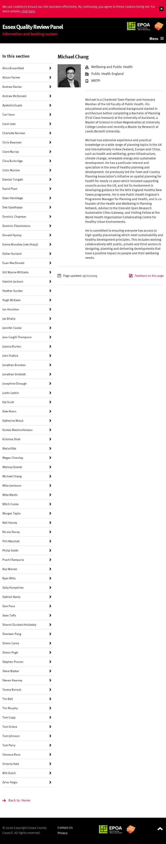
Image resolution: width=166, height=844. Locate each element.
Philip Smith (10, 550)
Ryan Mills (9, 578)
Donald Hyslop (12, 235)
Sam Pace (8, 606)
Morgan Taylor (11, 513)
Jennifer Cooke (11, 328)
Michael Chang (12, 476)
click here (28, 11)
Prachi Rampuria (13, 559)
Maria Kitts (9, 448)
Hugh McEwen (11, 300)
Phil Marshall (11, 541)
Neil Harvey (9, 522)
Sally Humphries (13, 587)
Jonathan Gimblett (14, 374)
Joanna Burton (11, 346)
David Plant (9, 188)
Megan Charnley (12, 457)
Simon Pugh (10, 652)
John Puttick (10, 355)
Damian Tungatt (12, 179)
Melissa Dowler (12, 467)
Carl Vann (8, 114)
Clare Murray (10, 151)
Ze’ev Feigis (9, 782)
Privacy (62, 833)
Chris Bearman (12, 142)
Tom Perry (8, 745)
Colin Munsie (11, 170)
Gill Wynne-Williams (15, 272)
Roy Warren (9, 569)
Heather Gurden (12, 290)
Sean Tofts (9, 615)
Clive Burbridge (12, 161)
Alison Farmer (11, 77)
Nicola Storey (11, 532)
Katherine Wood (12, 420)
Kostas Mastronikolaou (17, 430)
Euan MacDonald (13, 263)
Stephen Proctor (12, 661)
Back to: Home (19, 800)
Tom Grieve (9, 726)
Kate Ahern (9, 411)
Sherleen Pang (11, 634)
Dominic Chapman (14, 216)
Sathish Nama (11, 597)
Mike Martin (10, 495)
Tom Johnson (11, 736)
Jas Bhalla (8, 318)
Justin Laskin (10, 392)
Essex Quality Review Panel (32, 26)
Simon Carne (10, 643)
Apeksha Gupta (12, 105)
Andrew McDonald (14, 96)
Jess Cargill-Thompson (17, 337)
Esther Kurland (12, 253)
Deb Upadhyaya (12, 207)
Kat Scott (8, 402)
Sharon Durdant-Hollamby (19, 624)
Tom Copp (9, 717)
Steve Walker (10, 671)
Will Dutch (9, 773)
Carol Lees (9, 124)
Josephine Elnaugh (14, 383)
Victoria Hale (10, 763)
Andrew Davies (12, 86)
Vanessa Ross (11, 754)
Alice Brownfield (13, 68)
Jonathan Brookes (14, 365)
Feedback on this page (149, 275)
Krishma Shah (11, 439)
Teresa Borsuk (11, 689)
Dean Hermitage (12, 198)
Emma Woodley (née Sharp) (20, 244)
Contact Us (65, 827)
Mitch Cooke (10, 504)
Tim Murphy (10, 708)
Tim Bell (7, 699)
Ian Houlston (10, 309)
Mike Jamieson (11, 485)
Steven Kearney (12, 680)
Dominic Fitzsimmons (16, 226)
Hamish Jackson (12, 281)
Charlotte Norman (13, 133)
